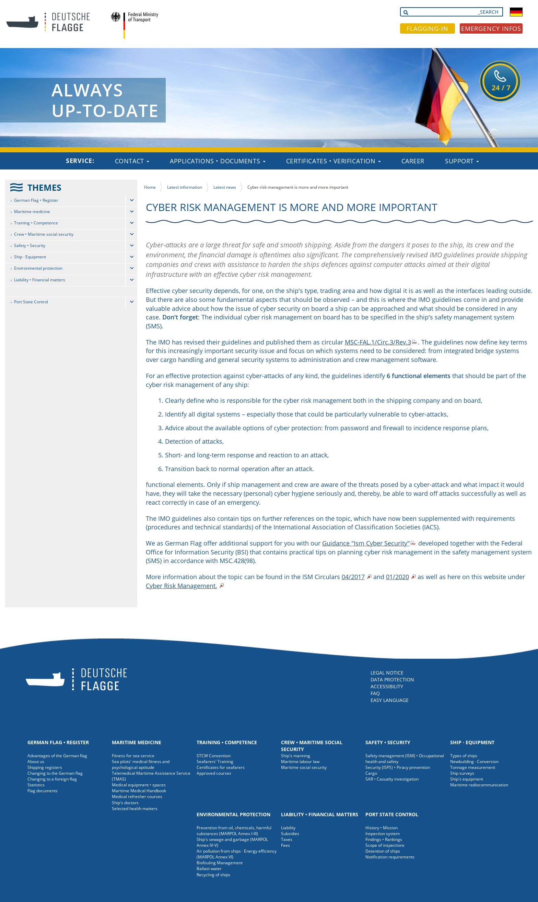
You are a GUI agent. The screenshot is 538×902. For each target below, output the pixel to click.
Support (462, 161)
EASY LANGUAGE (390, 700)
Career (412, 161)
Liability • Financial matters (39, 280)
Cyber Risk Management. (181, 586)
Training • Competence (36, 223)
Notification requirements (389, 857)
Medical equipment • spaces (139, 785)
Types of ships (463, 756)
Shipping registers (44, 767)
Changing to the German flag (55, 773)
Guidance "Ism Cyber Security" (366, 543)
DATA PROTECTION (392, 679)
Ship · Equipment (30, 257)
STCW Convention (214, 756)
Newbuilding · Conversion (474, 761)
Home (150, 187)
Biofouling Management (220, 863)
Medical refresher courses (137, 796)
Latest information (184, 187)
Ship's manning (295, 756)
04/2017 (353, 577)
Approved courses (214, 773)
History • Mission (381, 828)
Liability (288, 828)
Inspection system (382, 833)
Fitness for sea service (133, 756)
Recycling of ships (213, 875)
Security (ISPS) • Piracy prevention (397, 767)
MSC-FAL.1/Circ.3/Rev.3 (378, 342)
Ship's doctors (125, 803)
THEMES (44, 187)
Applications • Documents (218, 161)
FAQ (375, 693)
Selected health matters (134, 808)
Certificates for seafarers (221, 767)
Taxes (286, 839)
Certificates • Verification (333, 161)
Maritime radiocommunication (479, 785)
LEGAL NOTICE (387, 672)
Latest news (224, 187)
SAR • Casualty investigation (392, 779)
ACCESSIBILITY (387, 686)
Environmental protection (38, 268)
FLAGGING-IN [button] (427, 28)
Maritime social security (304, 767)
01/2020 (397, 577)
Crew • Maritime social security (43, 234)
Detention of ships (382, 851)
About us (35, 761)
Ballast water (209, 868)
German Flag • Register (36, 200)
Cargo (371, 773)
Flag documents (42, 791)
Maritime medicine (32, 211)
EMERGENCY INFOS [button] (491, 28)
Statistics (36, 785)
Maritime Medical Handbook (139, 791)
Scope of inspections (385, 845)
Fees (285, 845)
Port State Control (31, 302)
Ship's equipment (466, 779)
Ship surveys (462, 773)
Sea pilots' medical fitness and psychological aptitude (140, 764)
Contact (132, 161)
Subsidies (290, 833)
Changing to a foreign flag (52, 779)
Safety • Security (29, 245)
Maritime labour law (300, 761)
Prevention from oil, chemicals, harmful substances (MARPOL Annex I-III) (234, 830)
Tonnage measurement (472, 767)
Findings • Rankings (383, 839)
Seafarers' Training (215, 761)
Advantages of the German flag (57, 756)
